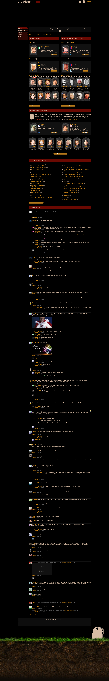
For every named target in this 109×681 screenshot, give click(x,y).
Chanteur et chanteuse (36, 181)
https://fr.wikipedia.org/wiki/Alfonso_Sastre (58, 589)
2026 (44, 47)
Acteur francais (34, 172)
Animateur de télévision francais (71, 174)
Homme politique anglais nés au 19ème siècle (74, 188)
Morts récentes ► (35, 105)
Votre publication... (33, 614)
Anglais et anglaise (68, 167)
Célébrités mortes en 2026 (37, 165)
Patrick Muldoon (74, 124)
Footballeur (66, 195)
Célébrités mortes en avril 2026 (38, 167)
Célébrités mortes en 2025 (37, 169)
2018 (76, 47)
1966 (42, 47)
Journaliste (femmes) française (71, 178)
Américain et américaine (37, 185)
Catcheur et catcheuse (36, 188)
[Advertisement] (54, 15)
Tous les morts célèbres (37, 164)
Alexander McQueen (43, 124)
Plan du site (64, 624)
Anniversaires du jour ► (68, 105)
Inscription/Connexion (66, 562)
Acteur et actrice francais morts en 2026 (73, 172)
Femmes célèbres (35, 194)
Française (74, 65)
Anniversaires (61, 2)
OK (60, 31)
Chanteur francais (35, 190)
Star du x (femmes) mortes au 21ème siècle (41, 197)
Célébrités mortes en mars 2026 (38, 187)
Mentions (58, 624)
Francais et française (36, 176)
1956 (73, 47)
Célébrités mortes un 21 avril (70, 199)
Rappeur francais (68, 193)
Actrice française (35, 183)
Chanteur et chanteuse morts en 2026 (72, 165)
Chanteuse (66, 179)
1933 (73, 64)
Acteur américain (35, 192)
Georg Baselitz (42, 63)
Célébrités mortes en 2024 (37, 179)
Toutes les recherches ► (36, 202)
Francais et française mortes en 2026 (40, 174)
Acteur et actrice (35, 178)
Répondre (34, 221)
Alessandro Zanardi (43, 46)
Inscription (89, 1)
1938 (42, 64)
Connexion (89, 2)
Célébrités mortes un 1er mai (70, 192)
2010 (44, 125)
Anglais (42, 126)
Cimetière (43, 2)
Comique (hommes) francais (38, 195)
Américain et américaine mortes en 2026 (73, 176)
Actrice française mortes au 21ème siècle (73, 183)
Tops (52, 2)
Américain (74, 126)
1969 (42, 125)
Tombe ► (54, 54)
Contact (69, 624)
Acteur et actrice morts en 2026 (38, 171)
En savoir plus (72, 29)
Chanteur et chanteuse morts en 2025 (72, 186)
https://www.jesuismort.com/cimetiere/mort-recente (76, 234)
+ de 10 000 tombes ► (60, 153)
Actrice (65, 181)
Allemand (42, 65)
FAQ (54, 624)
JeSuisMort (25, 2)
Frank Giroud (74, 46)
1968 (73, 125)
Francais (74, 48)
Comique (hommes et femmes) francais (73, 185)
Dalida (72, 63)
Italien (42, 48)
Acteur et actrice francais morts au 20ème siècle (75, 164)
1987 (76, 64)
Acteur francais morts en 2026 (71, 190)
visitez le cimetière (73, 119)
